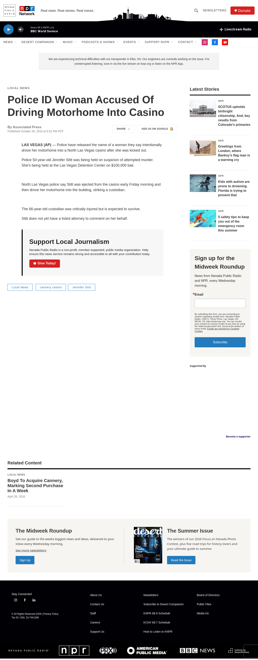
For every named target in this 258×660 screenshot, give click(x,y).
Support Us (97, 633)
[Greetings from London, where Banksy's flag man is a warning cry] (203, 149)
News (8, 42)
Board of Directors (208, 596)
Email (199, 295)
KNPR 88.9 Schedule (156, 614)
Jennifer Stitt (81, 288)
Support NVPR (157, 42)
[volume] (20, 29)
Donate (244, 11)
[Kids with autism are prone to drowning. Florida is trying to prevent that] (203, 184)
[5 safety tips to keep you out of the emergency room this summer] (203, 219)
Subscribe (220, 343)
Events (130, 42)
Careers (95, 624)
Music (68, 42)
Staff (93, 614)
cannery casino (51, 288)
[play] (8, 29)
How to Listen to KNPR (157, 633)
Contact (185, 42)
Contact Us (97, 605)
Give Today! (44, 264)
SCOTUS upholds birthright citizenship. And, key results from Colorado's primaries (234, 117)
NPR (221, 102)
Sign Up (25, 561)
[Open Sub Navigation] (15, 42)
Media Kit (203, 614)
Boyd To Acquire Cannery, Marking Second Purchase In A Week (35, 486)
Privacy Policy (51, 615)
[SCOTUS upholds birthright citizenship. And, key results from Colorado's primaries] (203, 109)
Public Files (204, 605)
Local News (18, 89)
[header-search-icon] (196, 10)
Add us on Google (157, 130)
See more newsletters (31, 552)
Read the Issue (181, 561)
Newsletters (214, 10)
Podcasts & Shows (98, 42)
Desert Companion (37, 42)
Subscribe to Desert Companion (163, 605)
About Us (96, 596)
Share (124, 130)
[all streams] (235, 29)
